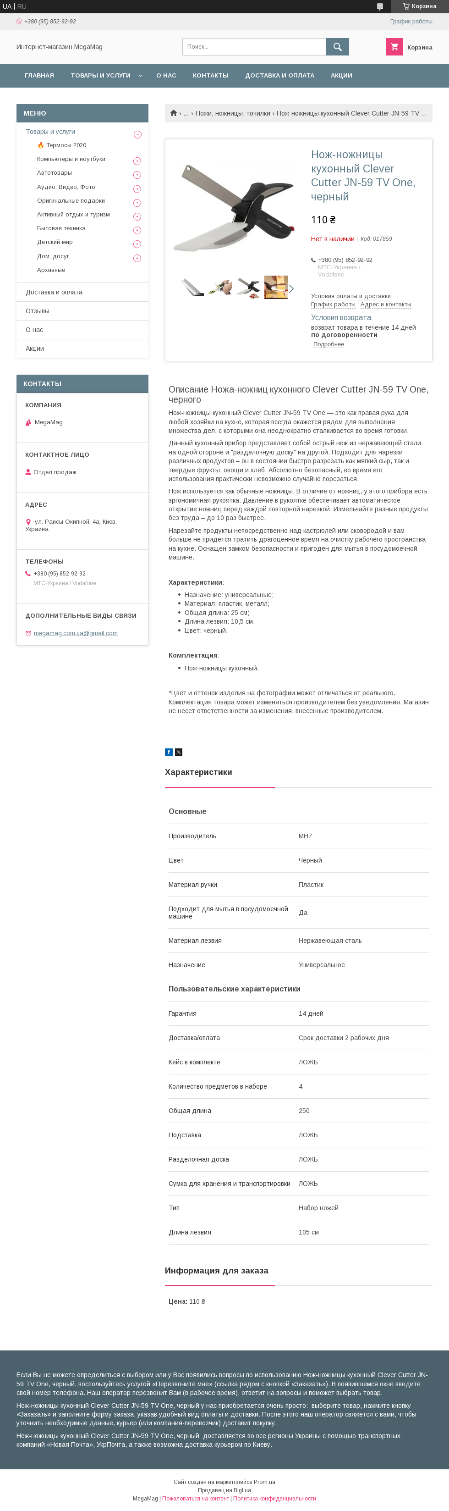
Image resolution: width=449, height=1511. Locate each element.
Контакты (211, 75)
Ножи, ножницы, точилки (233, 113)
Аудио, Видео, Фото (66, 186)
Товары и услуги (101, 75)
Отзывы (37, 311)
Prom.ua (264, 1482)
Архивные (51, 269)
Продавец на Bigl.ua (224, 1490)
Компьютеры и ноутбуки (71, 158)
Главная (39, 75)
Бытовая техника (61, 228)
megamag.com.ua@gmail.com (76, 633)
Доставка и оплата (279, 75)
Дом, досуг (53, 256)
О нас (166, 75)
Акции (341, 75)
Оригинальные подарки (71, 200)
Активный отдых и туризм (73, 214)
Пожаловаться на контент (195, 1498)
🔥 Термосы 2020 (61, 145)
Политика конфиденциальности (274, 1498)
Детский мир (55, 241)
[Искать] (337, 46)
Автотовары (54, 172)
